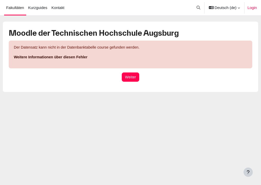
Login (252, 8)
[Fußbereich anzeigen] (248, 172)
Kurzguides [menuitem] (38, 8)
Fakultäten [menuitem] (15, 8)
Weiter (130, 77)
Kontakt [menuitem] (57, 8)
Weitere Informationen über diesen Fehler (61, 57)
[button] (198, 7)
